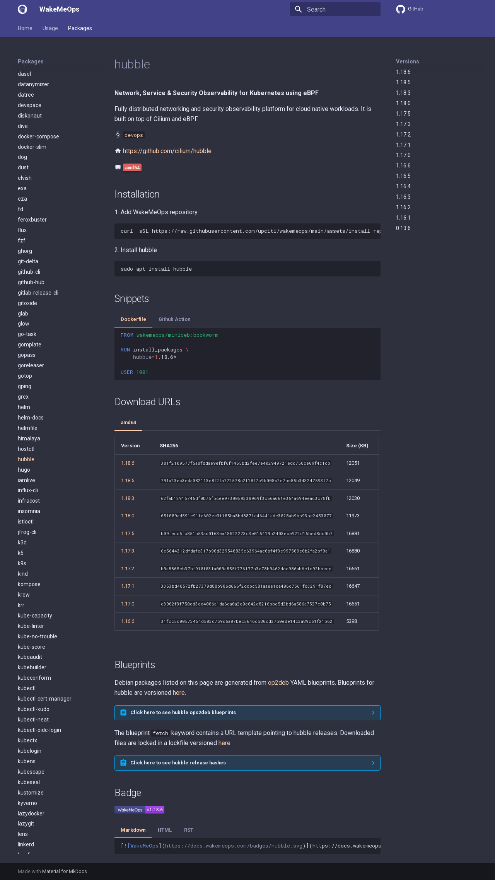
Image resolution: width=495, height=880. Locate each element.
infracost (29, 208)
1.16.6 (403, 165)
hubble (26, 167)
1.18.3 (403, 93)
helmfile (28, 136)
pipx (23, 834)
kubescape (31, 479)
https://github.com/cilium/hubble (167, 151)
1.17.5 (403, 114)
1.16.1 (403, 218)
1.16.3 (403, 197)
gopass (27, 63)
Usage (50, 28)
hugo (24, 177)
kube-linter (31, 334)
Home (25, 28)
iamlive (26, 188)
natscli (26, 688)
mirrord (27, 646)
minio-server (33, 636)
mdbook (28, 594)
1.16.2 (403, 207)
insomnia (29, 219)
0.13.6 (403, 228)
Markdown (133, 830)
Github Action (174, 319)
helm (24, 115)
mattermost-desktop (43, 583)
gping (24, 94)
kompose (29, 292)
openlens (29, 760)
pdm (23, 823)
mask (24, 573)
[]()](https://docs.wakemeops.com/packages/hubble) (251, 845)
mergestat (31, 604)
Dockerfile (133, 319)
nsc (22, 708)
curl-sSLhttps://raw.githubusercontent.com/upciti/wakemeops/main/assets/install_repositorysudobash (251, 230)
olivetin (26, 750)
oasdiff (27, 729)
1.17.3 (403, 124)
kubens (27, 469)
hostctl (26, 156)
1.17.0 (403, 155)
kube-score (31, 354)
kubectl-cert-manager (45, 406)
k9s (22, 271)
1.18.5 (403, 82)
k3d (22, 250)
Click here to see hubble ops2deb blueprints (183, 712)
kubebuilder (32, 375)
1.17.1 (403, 145)
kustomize (31, 500)
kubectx (27, 448)
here (179, 692)
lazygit (26, 531)
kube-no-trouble (37, 344)
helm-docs (31, 125)
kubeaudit (30, 365)
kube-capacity (35, 323)
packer (26, 813)
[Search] (335, 9)
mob (23, 656)
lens (23, 542)
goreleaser (31, 73)
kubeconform (34, 385)
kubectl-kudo (34, 417)
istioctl (26, 229)
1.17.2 (403, 134)
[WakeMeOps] (22, 9)
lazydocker (31, 521)
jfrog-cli (27, 240)
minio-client (32, 625)
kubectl (27, 396)
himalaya (29, 146)
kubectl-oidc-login (39, 438)
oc (21, 740)
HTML (165, 830)
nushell (26, 719)
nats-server (32, 677)
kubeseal (29, 490)
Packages (80, 28)
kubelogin (29, 458)
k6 (21, 261)
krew (24, 302)
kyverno (27, 511)
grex (23, 104)
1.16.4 (403, 186)
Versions (407, 61)
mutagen (29, 667)
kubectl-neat (33, 427)
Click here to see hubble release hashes (178, 763)
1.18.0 (403, 103)
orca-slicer (30, 802)
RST (188, 830)
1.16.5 (403, 176)
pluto (24, 844)
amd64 (128, 422)
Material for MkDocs (64, 871)
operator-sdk (34, 781)
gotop (25, 83)
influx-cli (28, 198)
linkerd (26, 552)
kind (23, 281)
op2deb (278, 682)
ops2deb (28, 792)
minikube (29, 615)
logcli (24, 562)
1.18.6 (403, 72)
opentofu (29, 771)
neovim (27, 698)
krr (21, 313)
